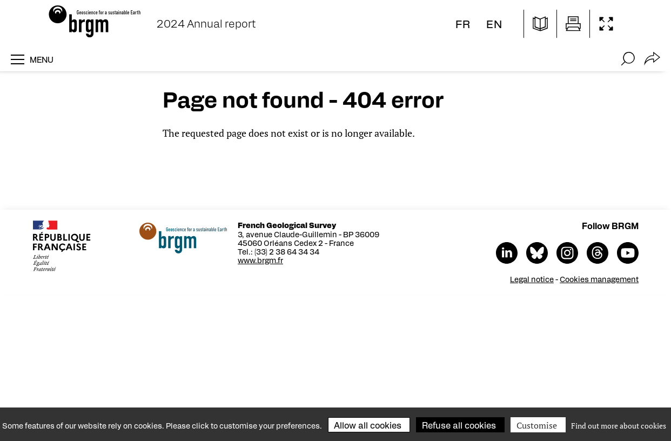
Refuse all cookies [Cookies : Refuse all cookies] (459, 425)
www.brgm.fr (260, 260)
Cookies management (599, 279)
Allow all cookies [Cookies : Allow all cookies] (367, 425)
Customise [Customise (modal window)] (536, 425)
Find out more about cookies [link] (618, 425)
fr (463, 23)
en (494, 23)
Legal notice (532, 279)
